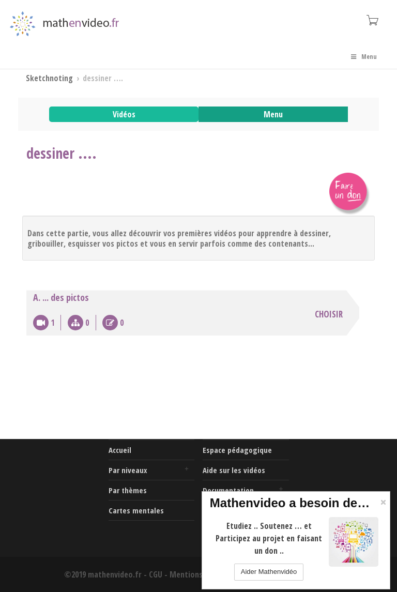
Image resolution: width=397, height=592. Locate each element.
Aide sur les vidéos (234, 470)
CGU (155, 574)
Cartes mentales (136, 510)
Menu (363, 56)
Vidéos (124, 114)
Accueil (120, 450)
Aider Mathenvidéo (269, 571)
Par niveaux (128, 470)
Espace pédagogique (237, 450)
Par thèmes (128, 490)
